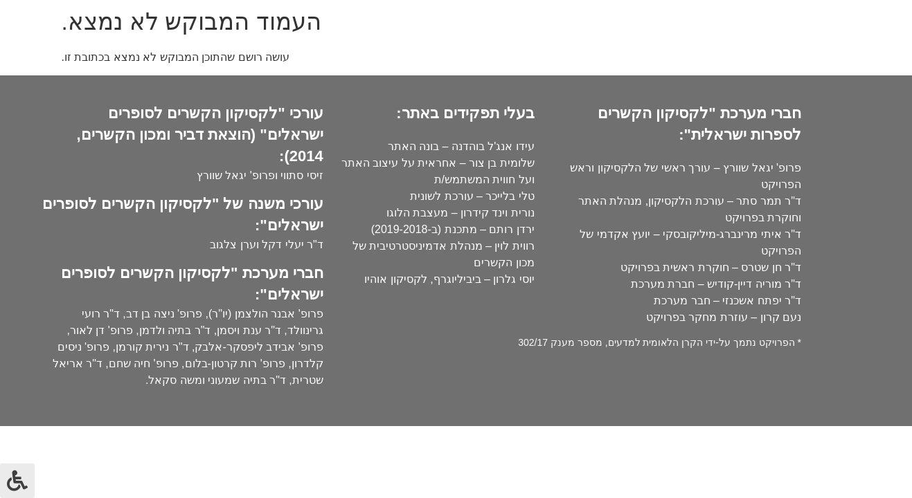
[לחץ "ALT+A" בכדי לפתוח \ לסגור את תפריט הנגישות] (17, 480)
